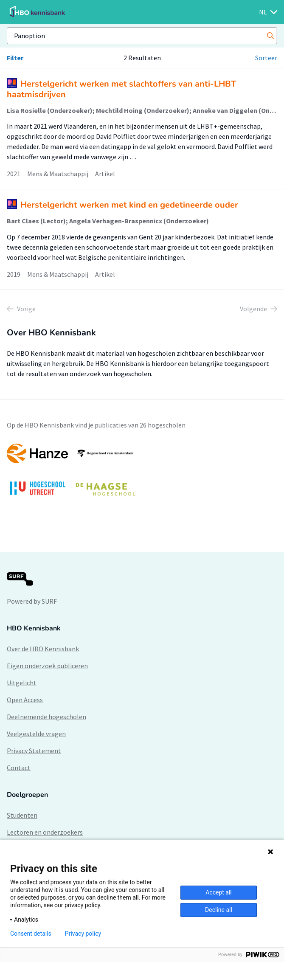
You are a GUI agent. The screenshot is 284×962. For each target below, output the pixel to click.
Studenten (22, 815)
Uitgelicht (22, 682)
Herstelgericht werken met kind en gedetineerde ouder (129, 205)
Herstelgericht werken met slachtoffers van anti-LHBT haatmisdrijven (121, 89)
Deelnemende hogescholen (46, 716)
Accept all (218, 892)
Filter (15, 58)
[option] (142, 474)
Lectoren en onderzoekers (45, 832)
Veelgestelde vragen (36, 733)
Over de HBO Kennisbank (43, 648)
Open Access (25, 699)
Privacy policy (83, 933)
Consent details (30, 933)
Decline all (218, 909)
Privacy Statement (34, 750)
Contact (19, 767)
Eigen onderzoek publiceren (47, 665)
